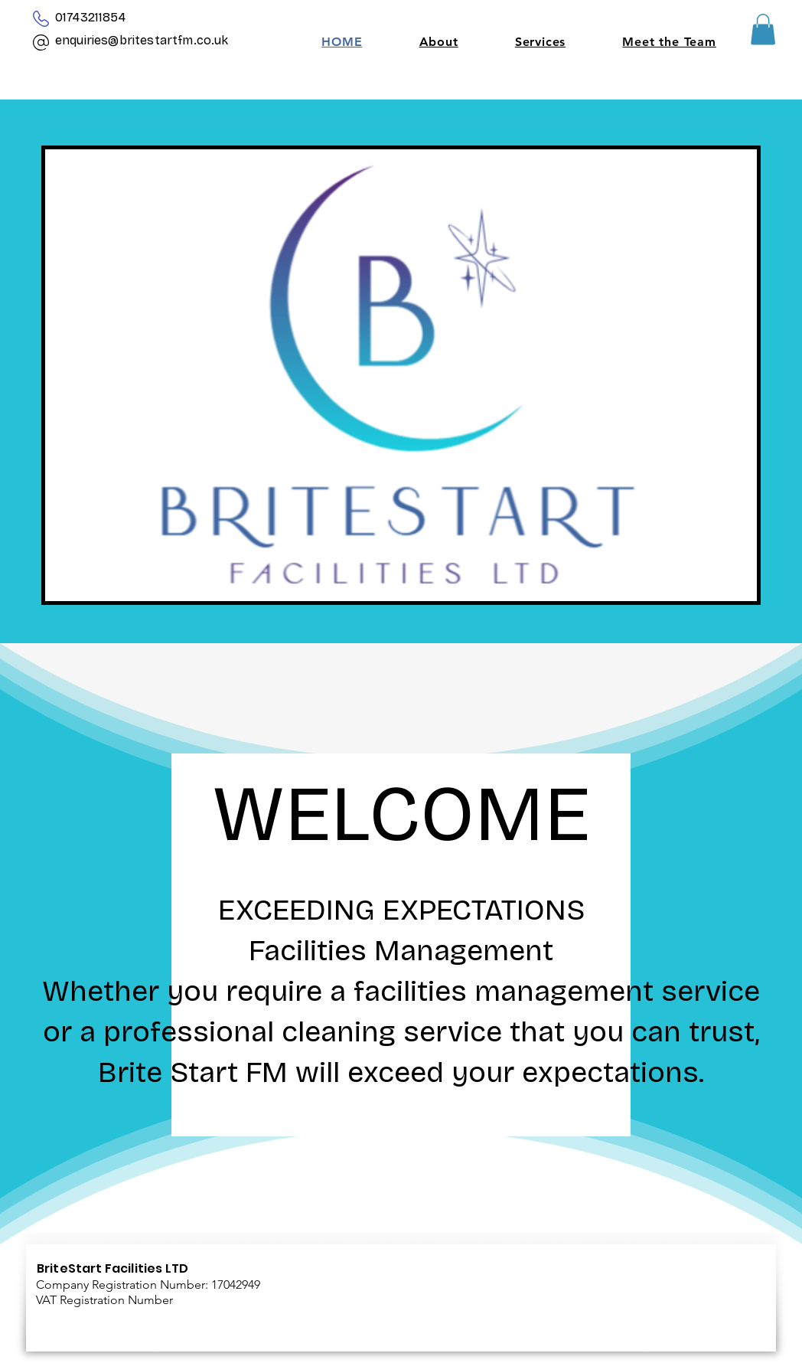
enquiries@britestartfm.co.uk (141, 40)
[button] (763, 29)
